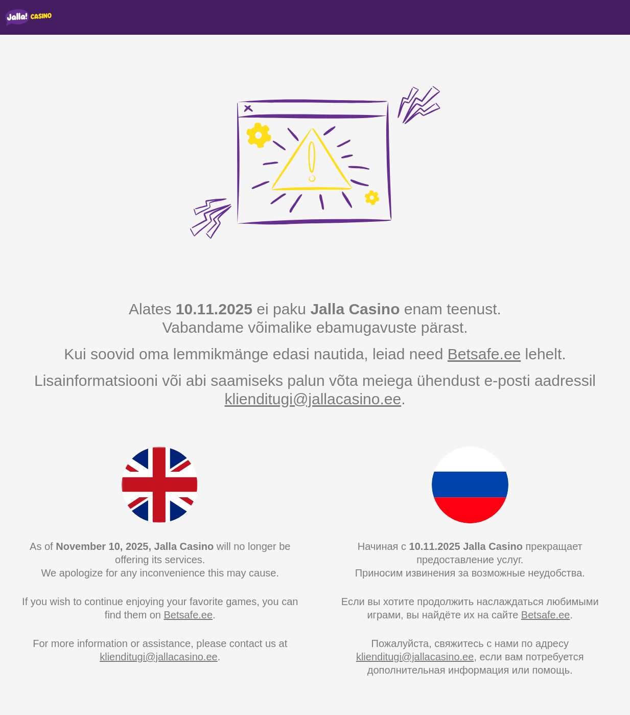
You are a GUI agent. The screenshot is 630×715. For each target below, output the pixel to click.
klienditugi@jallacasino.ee (312, 398)
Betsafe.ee (484, 353)
